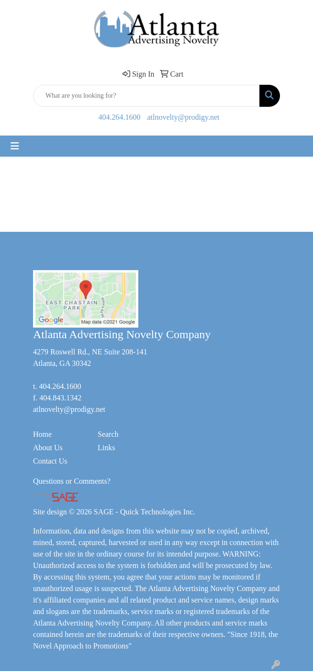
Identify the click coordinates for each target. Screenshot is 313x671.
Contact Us (50, 461)
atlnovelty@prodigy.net (183, 117)
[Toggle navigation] (15, 146)
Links (106, 448)
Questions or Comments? (72, 481)
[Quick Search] (146, 96)
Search (108, 434)
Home (42, 434)
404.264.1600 (120, 117)
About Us (48, 448)
